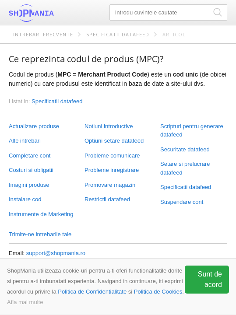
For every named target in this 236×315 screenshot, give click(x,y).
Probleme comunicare (112, 155)
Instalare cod (25, 199)
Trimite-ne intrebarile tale (40, 234)
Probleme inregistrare (112, 170)
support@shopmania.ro (55, 253)
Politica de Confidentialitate (92, 291)
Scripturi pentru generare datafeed (191, 130)
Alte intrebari (25, 140)
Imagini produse (29, 185)
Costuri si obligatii (31, 170)
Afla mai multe (25, 302)
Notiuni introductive (109, 126)
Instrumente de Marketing (41, 214)
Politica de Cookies (158, 291)
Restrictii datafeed (107, 199)
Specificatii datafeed (117, 34)
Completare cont (29, 155)
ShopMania (52, 13)
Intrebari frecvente (43, 34)
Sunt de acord (210, 279)
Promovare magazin (110, 185)
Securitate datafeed (185, 149)
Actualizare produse (34, 126)
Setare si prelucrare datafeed (185, 168)
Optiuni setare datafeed (114, 140)
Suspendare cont (181, 202)
